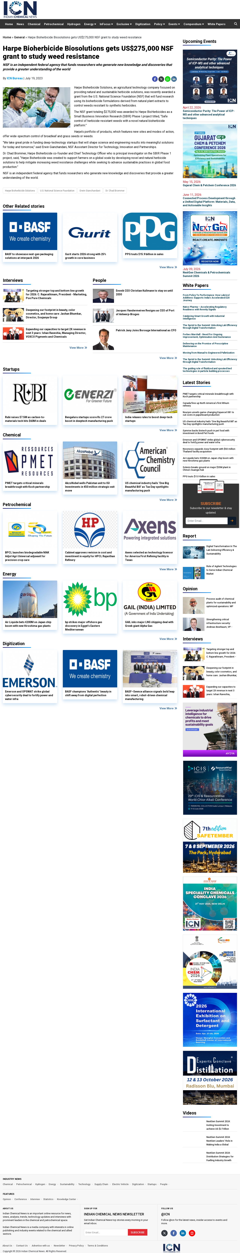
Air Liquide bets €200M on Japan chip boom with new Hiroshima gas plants (28, 624)
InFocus (106, 24)
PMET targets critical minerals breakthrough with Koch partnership (27, 485)
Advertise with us (41, 1245)
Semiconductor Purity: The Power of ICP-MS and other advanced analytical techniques (210, 113)
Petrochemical (54, 24)
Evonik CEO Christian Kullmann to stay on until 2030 (144, 292)
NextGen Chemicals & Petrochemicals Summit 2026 (210, 272)
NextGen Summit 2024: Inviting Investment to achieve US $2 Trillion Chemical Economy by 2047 (221, 1125)
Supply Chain (101, 1184)
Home (9, 24)
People (99, 280)
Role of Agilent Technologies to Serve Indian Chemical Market (221, 570)
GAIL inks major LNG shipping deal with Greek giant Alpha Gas (149, 624)
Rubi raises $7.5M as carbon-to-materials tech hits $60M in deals (25, 419)
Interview (35, 1199)
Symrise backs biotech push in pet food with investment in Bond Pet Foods (206, 432)
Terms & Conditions (98, 1245)
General (19, 37)
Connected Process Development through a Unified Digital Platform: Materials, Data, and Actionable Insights (210, 200)
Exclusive (124, 24)
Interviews (13, 280)
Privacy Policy (76, 1245)
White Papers (216, 24)
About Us (7, 1245)
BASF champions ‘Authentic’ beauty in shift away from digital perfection (88, 693)
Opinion (7, 1199)
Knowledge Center (66, 1199)
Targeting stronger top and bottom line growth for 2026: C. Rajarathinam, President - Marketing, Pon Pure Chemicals (56, 294)
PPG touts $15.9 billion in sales (144, 254)
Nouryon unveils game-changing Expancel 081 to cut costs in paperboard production (208, 413)
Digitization (142, 24)
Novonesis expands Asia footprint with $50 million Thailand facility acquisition (209, 450)
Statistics (48, 1199)
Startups (152, 1184)
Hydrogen (73, 24)
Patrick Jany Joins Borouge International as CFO (146, 330)
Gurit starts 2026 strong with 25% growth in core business (85, 256)
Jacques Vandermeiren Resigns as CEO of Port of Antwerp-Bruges (145, 312)
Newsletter (59, 1245)
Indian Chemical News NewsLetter (114, 1214)
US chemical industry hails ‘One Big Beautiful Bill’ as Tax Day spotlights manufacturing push (147, 487)
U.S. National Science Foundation (57, 190)
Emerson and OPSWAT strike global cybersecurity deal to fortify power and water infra (29, 695)
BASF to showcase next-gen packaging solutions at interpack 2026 (29, 256)
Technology (84, 1184)
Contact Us (22, 1245)
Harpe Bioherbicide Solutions (20, 190)
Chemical (34, 24)
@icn (165, 1214)
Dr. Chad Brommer (115, 190)
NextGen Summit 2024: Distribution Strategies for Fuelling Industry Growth (219, 1157)
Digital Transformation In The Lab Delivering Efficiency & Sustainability (221, 550)
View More (168, 267)
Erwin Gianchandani (90, 190)
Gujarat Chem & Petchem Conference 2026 (210, 183)
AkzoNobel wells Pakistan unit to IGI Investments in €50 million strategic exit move (90, 487)
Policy (159, 24)
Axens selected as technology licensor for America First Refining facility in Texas (149, 556)
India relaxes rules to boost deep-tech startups (148, 419)
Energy (90, 24)
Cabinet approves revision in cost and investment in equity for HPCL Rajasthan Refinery (90, 556)
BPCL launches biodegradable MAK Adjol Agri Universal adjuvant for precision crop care (27, 556)
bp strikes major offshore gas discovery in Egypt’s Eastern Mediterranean (83, 626)
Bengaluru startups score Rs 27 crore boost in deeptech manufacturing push (89, 419)
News (20, 24)
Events (174, 24)
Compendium (194, 24)
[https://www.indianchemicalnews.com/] (181, 1248)
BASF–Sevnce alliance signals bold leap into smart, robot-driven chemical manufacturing (149, 695)
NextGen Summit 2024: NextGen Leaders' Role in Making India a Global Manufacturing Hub (219, 1141)
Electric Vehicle (120, 1184)
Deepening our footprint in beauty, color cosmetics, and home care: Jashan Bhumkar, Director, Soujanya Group (54, 313)
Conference (20, 1199)
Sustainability (67, 1184)
